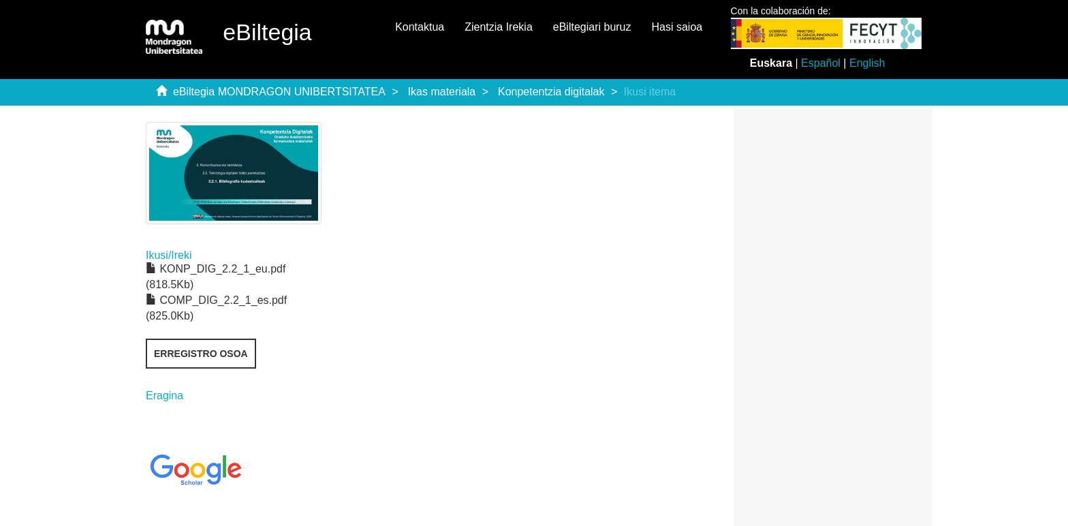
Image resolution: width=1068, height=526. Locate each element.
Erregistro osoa (201, 353)
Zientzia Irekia (499, 27)
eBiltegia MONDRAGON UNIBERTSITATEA (279, 91)
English (867, 63)
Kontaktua (419, 27)
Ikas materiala (442, 91)
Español (821, 63)
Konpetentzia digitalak (551, 91)
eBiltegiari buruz (592, 27)
